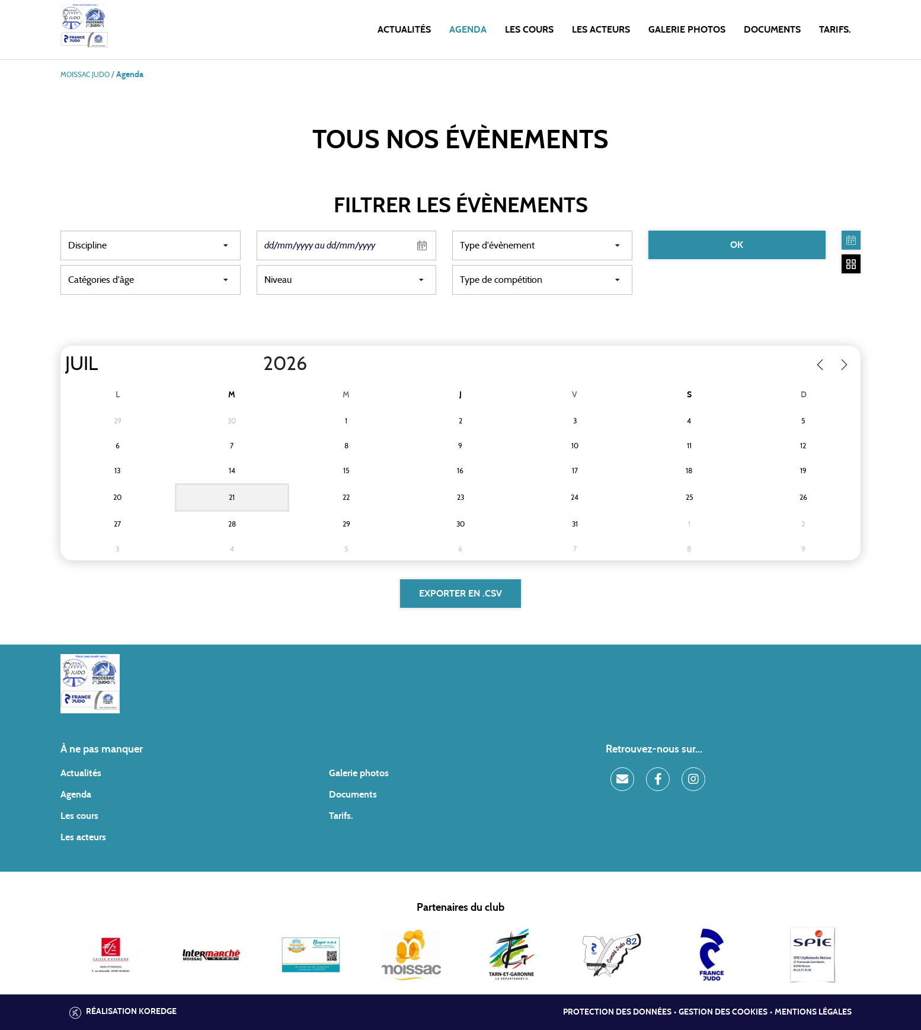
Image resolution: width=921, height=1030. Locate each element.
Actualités (404, 29)
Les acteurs (601, 29)
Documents (772, 29)
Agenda (468, 29)
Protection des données (617, 1012)
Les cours (529, 29)
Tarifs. (835, 29)
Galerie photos (686, 29)
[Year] (253, 364)
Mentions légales (813, 1012)
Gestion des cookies (723, 1012)
